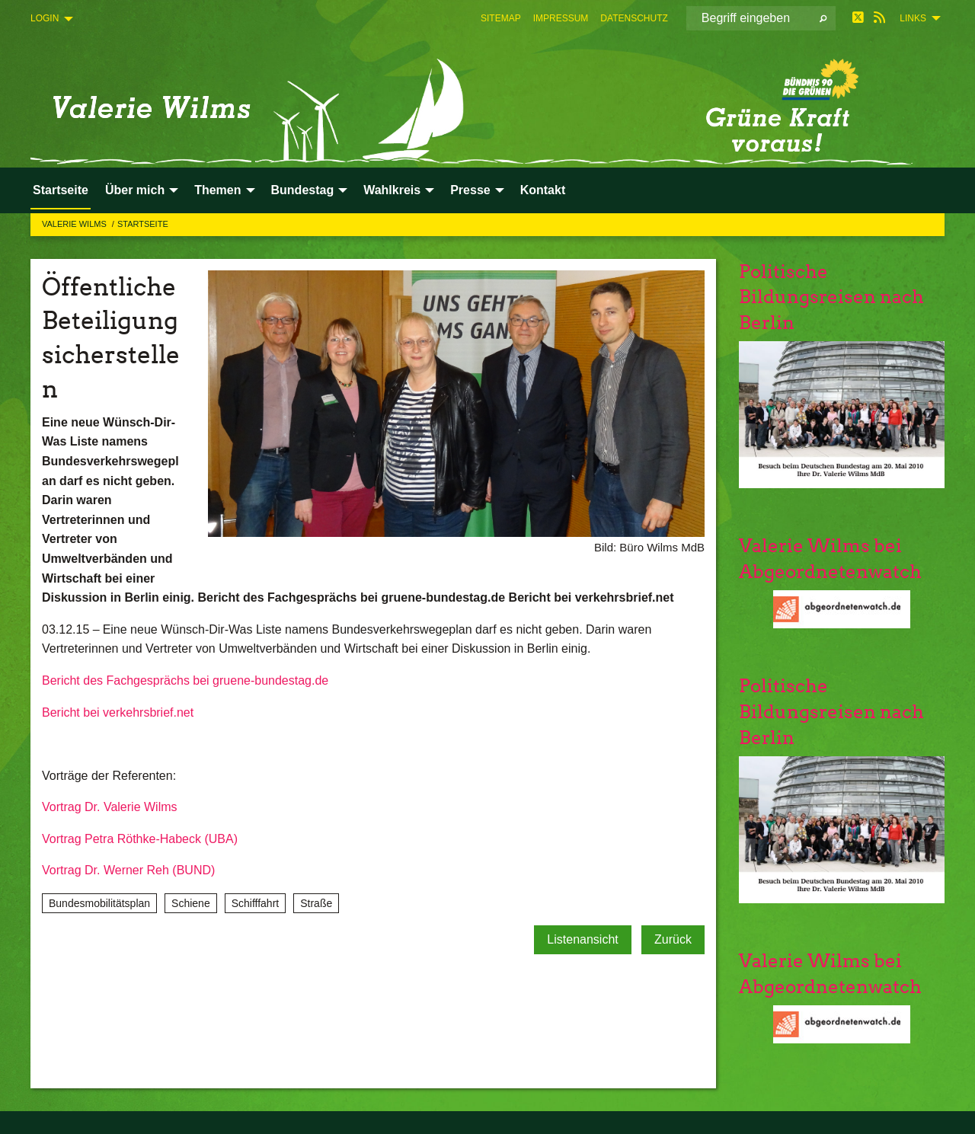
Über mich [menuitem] (135, 190)
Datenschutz (633, 18)
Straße (316, 903)
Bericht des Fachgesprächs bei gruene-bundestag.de (185, 680)
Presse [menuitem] (470, 190)
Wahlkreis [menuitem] (391, 190)
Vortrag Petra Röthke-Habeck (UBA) (140, 838)
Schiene (190, 903)
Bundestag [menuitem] (302, 190)
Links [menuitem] (913, 18)
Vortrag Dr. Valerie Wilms (109, 806)
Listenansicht (582, 939)
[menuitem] (501, 18)
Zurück (673, 939)
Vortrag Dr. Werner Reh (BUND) (128, 870)
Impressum (561, 18)
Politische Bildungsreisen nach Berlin (831, 297)
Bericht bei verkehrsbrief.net (117, 712)
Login (44, 18)
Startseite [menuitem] (60, 190)
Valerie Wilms (75, 223)
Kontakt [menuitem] (543, 190)
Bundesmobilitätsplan (99, 903)
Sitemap (501, 18)
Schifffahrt (256, 903)
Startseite (142, 223)
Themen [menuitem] (217, 190)
